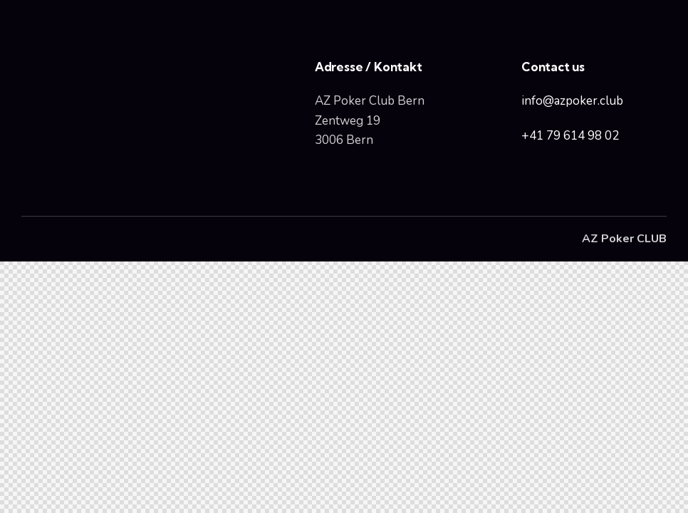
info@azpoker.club (572, 101)
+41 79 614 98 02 (570, 136)
